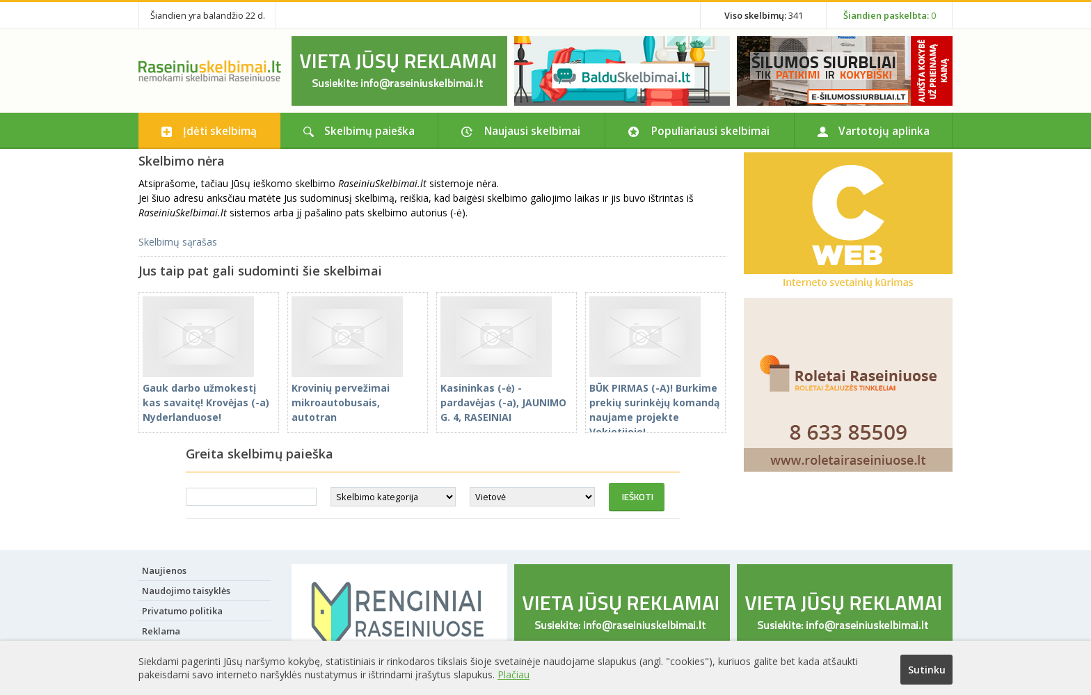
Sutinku (927, 669)
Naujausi (532, 131)
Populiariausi (710, 131)
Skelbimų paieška (369, 131)
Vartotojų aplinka (884, 131)
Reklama (161, 631)
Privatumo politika (182, 611)
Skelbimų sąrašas (177, 241)
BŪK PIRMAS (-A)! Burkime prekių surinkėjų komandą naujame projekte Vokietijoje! (654, 402)
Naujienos (164, 570)
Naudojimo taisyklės (186, 590)
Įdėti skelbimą (220, 131)
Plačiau (513, 674)
